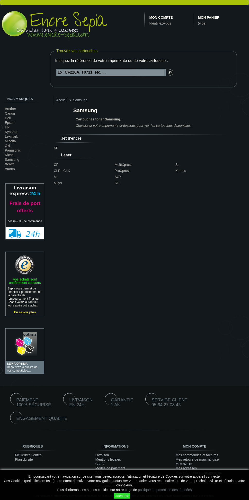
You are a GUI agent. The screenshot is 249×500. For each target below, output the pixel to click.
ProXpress (122, 171)
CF (56, 165)
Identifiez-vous (160, 23)
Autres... (11, 169)
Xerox (9, 164)
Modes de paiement (110, 468)
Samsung (12, 159)
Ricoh (9, 155)
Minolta (10, 141)
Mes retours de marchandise (197, 459)
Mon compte (161, 17)
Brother (10, 109)
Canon (10, 113)
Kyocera (11, 132)
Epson (10, 123)
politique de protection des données (165, 490)
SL (177, 165)
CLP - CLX (62, 171)
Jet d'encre (71, 138)
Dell (8, 118)
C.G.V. (100, 464)
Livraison (102, 455)
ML (56, 177)
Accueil (61, 100)
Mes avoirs (184, 464)
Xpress (180, 171)
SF (56, 148)
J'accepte (122, 496)
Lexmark (11, 136)
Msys (58, 183)
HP (7, 127)
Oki (7, 146)
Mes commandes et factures (197, 455)
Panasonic (13, 150)
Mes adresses (186, 468)
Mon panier (208, 17)
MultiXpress (123, 165)
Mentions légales (108, 459)
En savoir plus (25, 312)
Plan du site (24, 459)
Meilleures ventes (28, 455)
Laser (66, 155)
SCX (118, 177)
